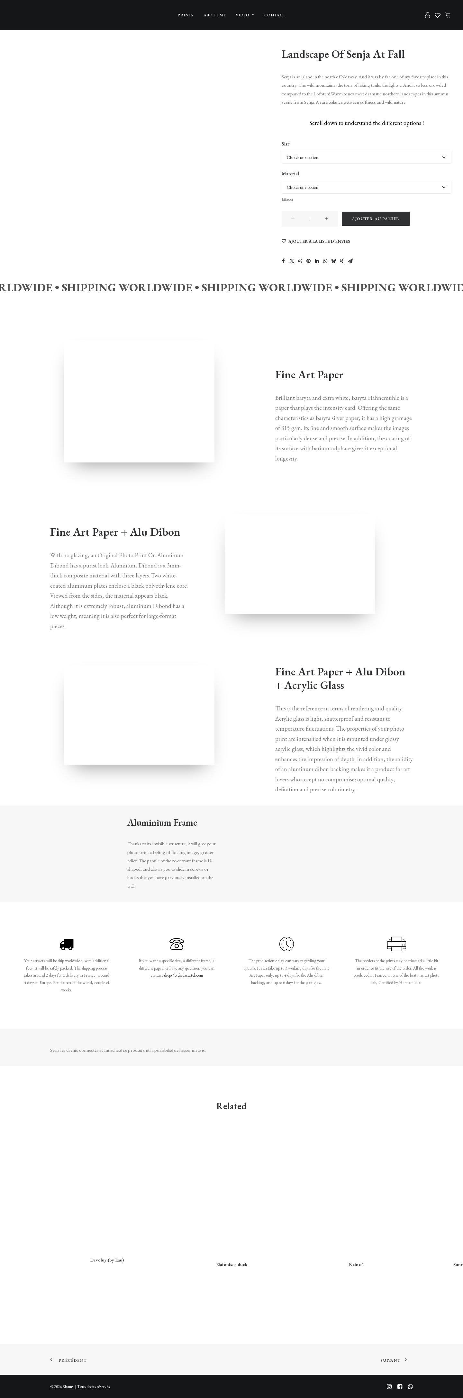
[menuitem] (185, 15)
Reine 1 (356, 1264)
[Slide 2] (20, 64)
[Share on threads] (300, 261)
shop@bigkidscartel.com (183, 975)
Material (290, 174)
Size (286, 144)
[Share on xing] (342, 261)
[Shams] (22, 15)
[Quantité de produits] (310, 219)
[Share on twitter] (291, 261)
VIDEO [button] (245, 15)
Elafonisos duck (231, 1264)
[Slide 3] (20, 82)
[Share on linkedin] (317, 261)
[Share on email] (350, 261)
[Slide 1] (20, 46)
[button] (293, 219)
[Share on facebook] (283, 261)
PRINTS (185, 15)
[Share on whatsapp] (325, 261)
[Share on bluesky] (333, 261)
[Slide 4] (20, 99)
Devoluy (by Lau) (107, 1259)
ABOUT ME (215, 15)
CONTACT (275, 15)
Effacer (287, 199)
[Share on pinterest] (308, 261)
